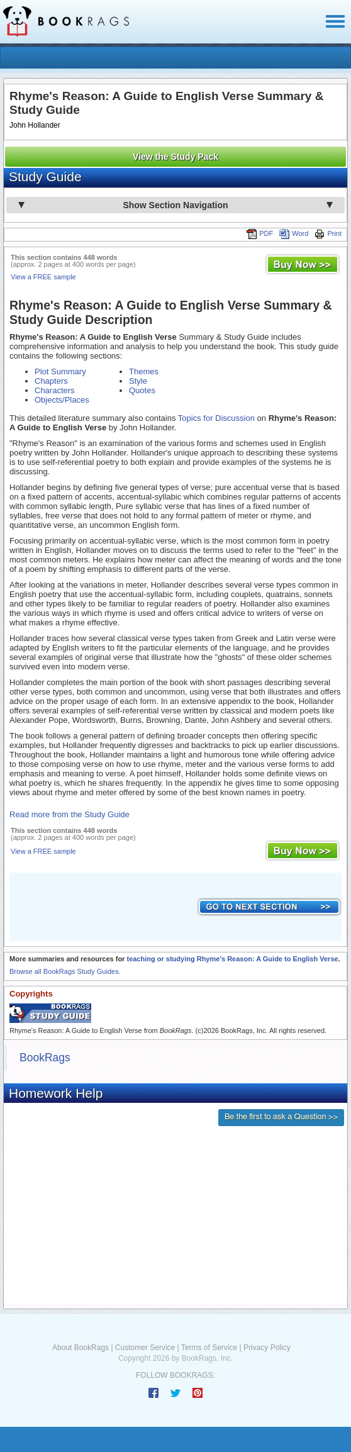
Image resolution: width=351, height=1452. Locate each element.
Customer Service (145, 1347)
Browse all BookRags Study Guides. (65, 971)
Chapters (51, 381)
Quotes (142, 390)
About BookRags (80, 1347)
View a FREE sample (43, 277)
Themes (144, 371)
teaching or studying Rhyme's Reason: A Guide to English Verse (232, 959)
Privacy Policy (267, 1347)
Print (328, 233)
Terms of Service (209, 1347)
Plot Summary (60, 371)
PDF (260, 233)
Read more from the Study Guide (69, 814)
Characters (55, 390)
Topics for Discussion (216, 418)
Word (293, 233)
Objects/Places (62, 400)
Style (138, 381)
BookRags (45, 1057)
